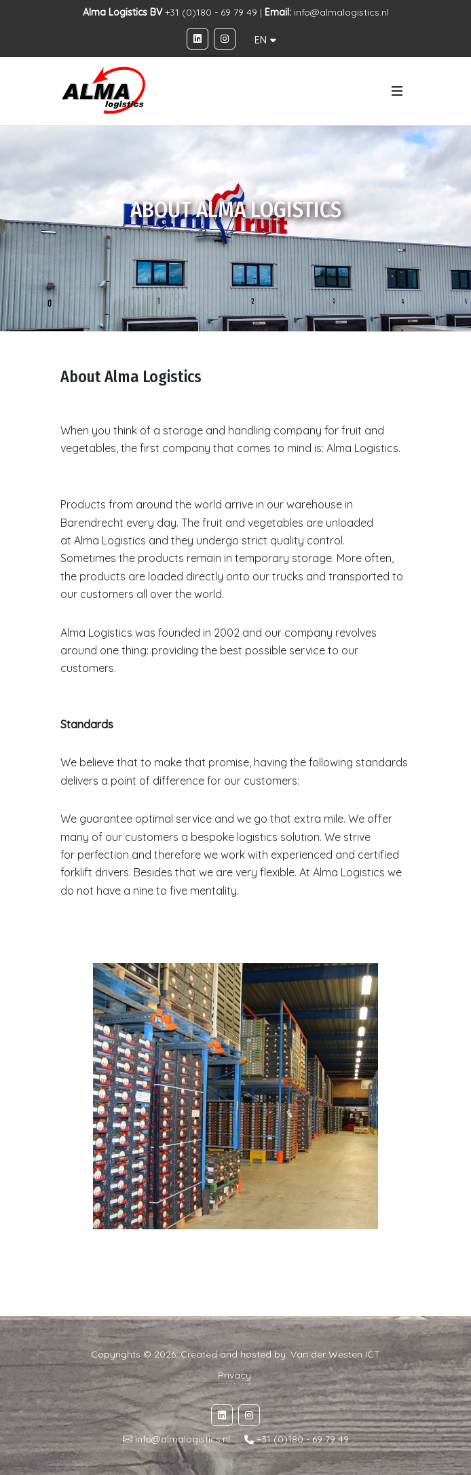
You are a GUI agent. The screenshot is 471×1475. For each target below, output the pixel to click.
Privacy (234, 1375)
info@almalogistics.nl (341, 12)
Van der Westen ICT (335, 1354)
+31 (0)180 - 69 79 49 (303, 1440)
